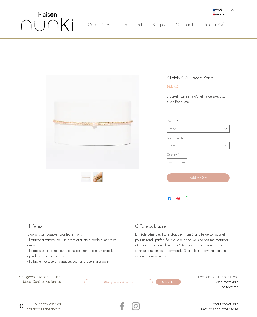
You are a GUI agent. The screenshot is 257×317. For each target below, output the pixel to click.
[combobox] (198, 129)
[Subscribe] (168, 282)
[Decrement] (170, 162)
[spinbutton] (177, 162)
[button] (232, 12)
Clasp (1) (172, 121)
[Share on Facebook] (169, 198)
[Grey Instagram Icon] (135, 306)
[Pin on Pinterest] (178, 198)
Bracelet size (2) (176, 138)
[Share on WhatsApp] (186, 198)
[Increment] (184, 162)
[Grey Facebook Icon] (122, 306)
